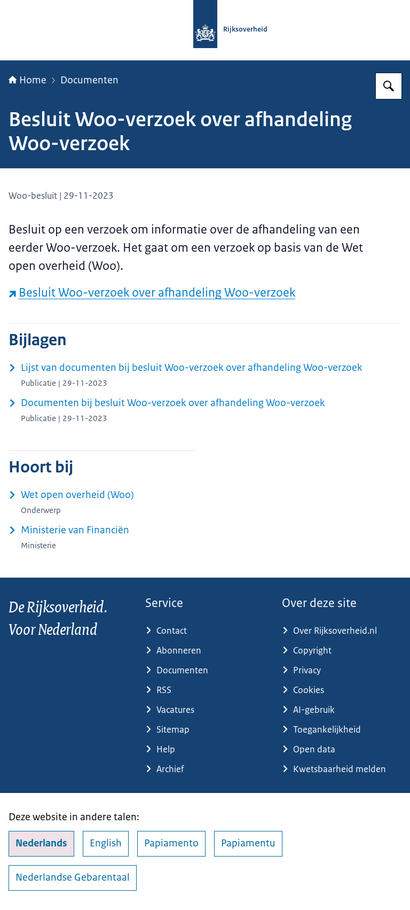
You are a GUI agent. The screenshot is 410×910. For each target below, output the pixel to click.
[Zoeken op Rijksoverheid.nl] (388, 86)
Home (27, 80)
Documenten (89, 80)
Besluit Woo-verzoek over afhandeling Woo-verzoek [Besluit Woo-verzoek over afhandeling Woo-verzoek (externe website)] (152, 292)
